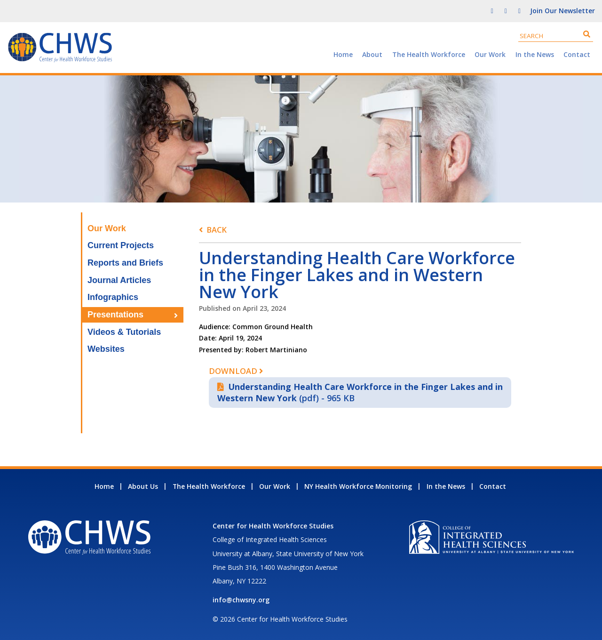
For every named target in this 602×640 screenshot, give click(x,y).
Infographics (112, 297)
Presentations (115, 314)
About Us (143, 486)
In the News (534, 54)
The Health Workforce (428, 54)
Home (343, 54)
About (372, 54)
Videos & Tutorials (124, 332)
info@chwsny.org (241, 599)
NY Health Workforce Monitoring (358, 486)
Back (216, 229)
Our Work (490, 54)
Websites (106, 349)
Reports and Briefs (125, 262)
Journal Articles (119, 280)
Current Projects (120, 245)
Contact (576, 54)
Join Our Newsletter (562, 10)
